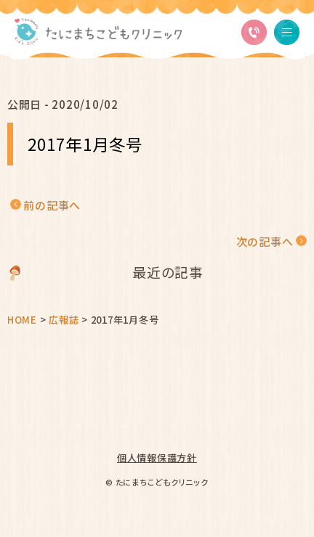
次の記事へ (265, 241)
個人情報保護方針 (157, 457)
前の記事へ (52, 205)
